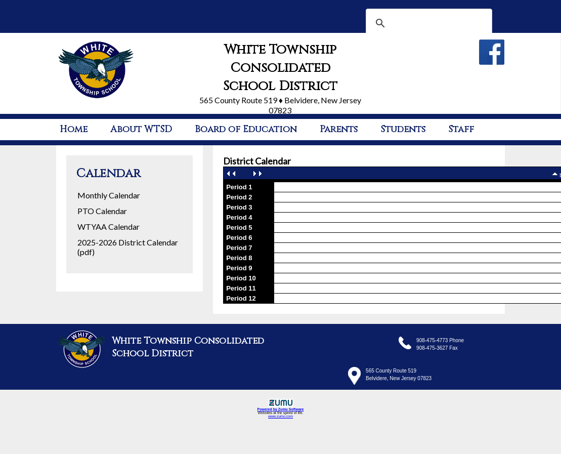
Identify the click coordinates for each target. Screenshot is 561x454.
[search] (427, 23)
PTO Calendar (102, 211)
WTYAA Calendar (108, 226)
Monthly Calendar (108, 195)
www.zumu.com (280, 416)
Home (74, 129)
